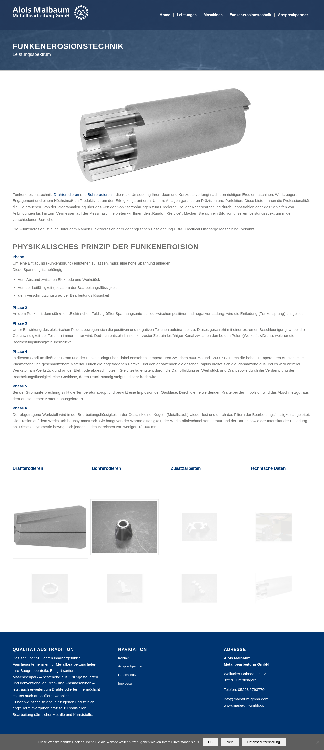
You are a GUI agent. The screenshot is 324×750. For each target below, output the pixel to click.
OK (210, 742)
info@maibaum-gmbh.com (246, 699)
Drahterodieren (66, 194)
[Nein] (317, 742)
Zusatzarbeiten (186, 468)
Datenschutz (127, 675)
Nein (230, 742)
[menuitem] (164, 15)
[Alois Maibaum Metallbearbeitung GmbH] (51, 15)
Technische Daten (268, 468)
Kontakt (123, 658)
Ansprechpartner (130, 666)
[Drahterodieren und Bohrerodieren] (162, 135)
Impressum (126, 683)
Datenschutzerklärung (263, 742)
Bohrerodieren (100, 194)
